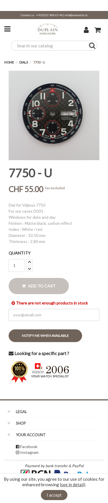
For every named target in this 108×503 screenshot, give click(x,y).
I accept (54, 495)
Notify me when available (45, 335)
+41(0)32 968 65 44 (49, 15)
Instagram (29, 452)
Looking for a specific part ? (39, 353)
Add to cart (39, 285)
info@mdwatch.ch (76, 15)
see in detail (72, 484)
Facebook (28, 446)
